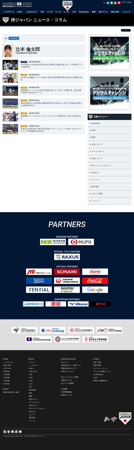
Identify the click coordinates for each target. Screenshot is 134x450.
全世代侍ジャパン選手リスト (71, 365)
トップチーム (7, 362)
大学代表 (6, 371)
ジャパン (32, 362)
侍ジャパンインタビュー (37, 408)
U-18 (30, 378)
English (129, 2)
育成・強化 (97, 362)
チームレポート (34, 402)
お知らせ (32, 411)
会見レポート (33, 405)
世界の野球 (97, 365)
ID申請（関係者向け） (101, 381)
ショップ (32, 421)
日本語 (124, 2)
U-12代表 (6, 381)
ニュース (32, 414)
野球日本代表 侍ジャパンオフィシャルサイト (18, 4)
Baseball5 (32, 390)
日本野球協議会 (66, 392)
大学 (30, 374)
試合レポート (33, 399)
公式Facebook (98, 374)
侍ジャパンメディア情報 (69, 377)
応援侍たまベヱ (66, 380)
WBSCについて (66, 395)
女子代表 (6, 384)
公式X (95, 378)
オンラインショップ (100, 368)
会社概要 (64, 389)
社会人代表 (7, 365)
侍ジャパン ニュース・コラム (39, 20)
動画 (30, 396)
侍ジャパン (65, 362)
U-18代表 (6, 374)
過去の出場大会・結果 (11, 392)
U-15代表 (6, 378)
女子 (30, 387)
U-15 (30, 381)
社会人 (31, 368)
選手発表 (32, 418)
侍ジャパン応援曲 (67, 383)
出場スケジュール (67, 371)
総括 (30, 393)
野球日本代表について (69, 368)
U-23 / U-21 (7, 368)
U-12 (30, 384)
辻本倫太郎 (14, 38)
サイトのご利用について (101, 371)
